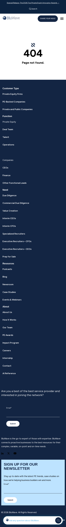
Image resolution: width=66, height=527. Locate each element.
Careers (7, 350)
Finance (6, 175)
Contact (7, 366)
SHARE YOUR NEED (47, 18)
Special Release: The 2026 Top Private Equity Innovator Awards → (33, 3)
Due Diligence (9, 195)
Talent (6, 137)
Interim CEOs (9, 218)
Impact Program (11, 343)
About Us (7, 312)
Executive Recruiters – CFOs (17, 241)
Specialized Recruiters (14, 233)
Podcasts (7, 269)
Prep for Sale (9, 256)
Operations (8, 144)
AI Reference (9, 373)
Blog (5, 276)
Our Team (7, 327)
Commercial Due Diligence (16, 203)
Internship (8, 358)
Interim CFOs (9, 226)
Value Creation (10, 210)
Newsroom (8, 284)
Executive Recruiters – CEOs (17, 249)
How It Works (9, 320)
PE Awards (8, 335)
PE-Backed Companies (14, 101)
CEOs (5, 167)
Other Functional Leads (14, 183)
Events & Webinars (12, 299)
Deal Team (8, 129)
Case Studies (9, 292)
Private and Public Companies (17, 109)
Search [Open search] (33, 9)
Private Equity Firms (13, 94)
